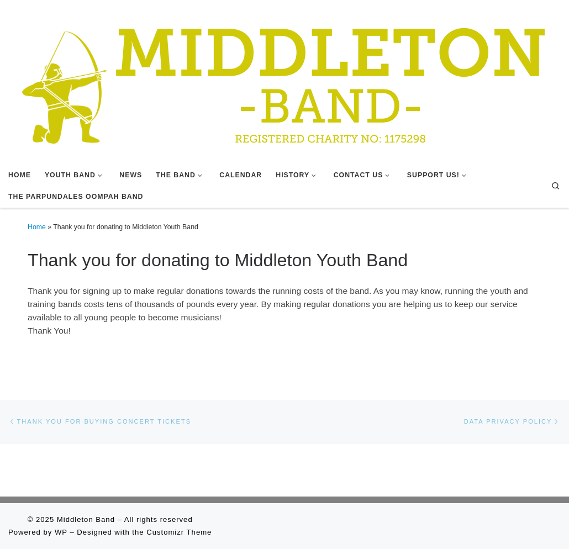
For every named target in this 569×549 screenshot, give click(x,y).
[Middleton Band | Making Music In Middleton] (284, 81)
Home (37, 227)
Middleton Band (86, 519)
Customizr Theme (179, 532)
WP (61, 532)
